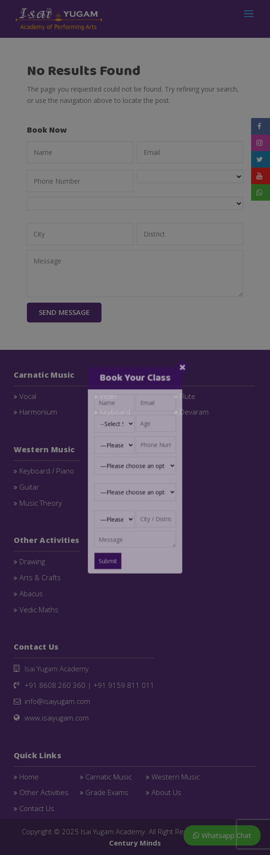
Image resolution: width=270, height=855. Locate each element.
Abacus (31, 592)
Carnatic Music (108, 775)
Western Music (176, 775)
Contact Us (36, 807)
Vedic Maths (39, 608)
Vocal (27, 395)
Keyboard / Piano (46, 469)
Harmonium (38, 410)
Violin (108, 395)
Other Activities (43, 791)
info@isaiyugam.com (57, 700)
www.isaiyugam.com (57, 716)
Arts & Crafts (40, 576)
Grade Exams (106, 791)
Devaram (194, 410)
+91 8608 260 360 (55, 684)
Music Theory (40, 502)
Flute (187, 395)
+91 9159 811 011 (123, 684)
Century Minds (135, 842)
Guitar (29, 486)
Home (29, 775)
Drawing (32, 560)
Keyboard (115, 410)
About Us (166, 791)
